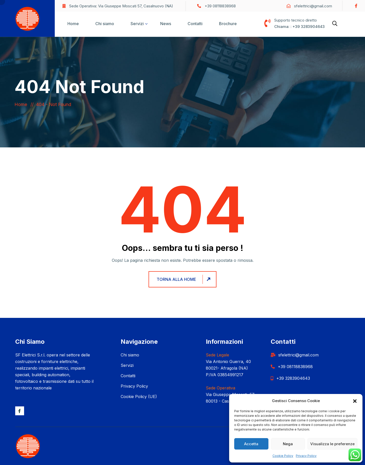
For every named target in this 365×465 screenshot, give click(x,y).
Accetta (251, 443)
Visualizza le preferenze (332, 443)
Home (73, 23)
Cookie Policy (282, 456)
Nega (288, 443)
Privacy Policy (306, 456)
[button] (354, 400)
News (165, 23)
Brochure (228, 23)
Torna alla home (184, 279)
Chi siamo (104, 23)
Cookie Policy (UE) (139, 396)
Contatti (195, 23)
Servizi (137, 23)
